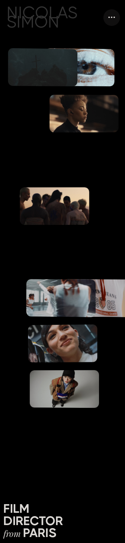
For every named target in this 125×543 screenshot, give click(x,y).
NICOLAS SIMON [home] (42, 17)
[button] (111, 17)
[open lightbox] (85, 114)
